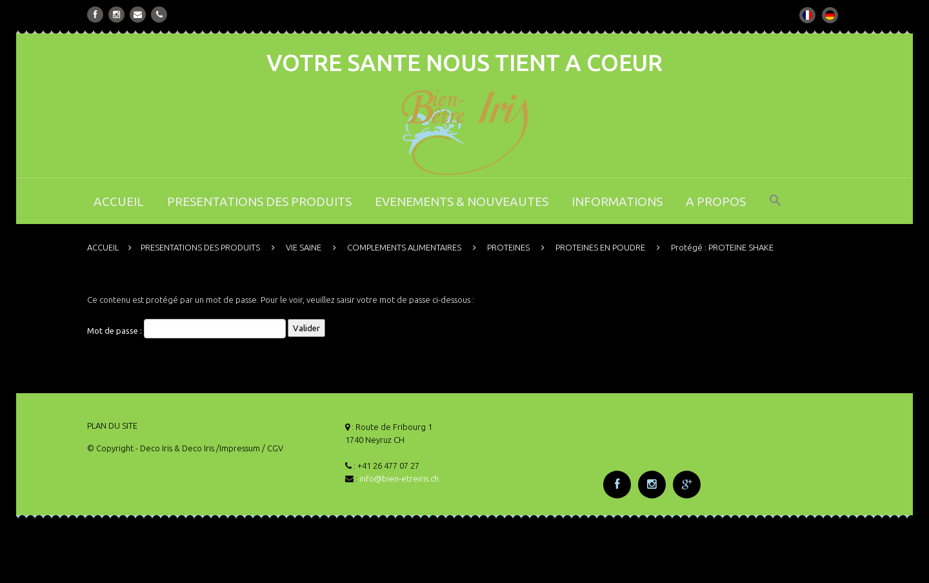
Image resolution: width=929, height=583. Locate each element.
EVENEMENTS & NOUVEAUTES (461, 201)
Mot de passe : (186, 328)
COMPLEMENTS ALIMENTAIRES (404, 247)
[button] (775, 209)
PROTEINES (508, 247)
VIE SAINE (303, 247)
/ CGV (272, 448)
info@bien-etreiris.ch (399, 478)
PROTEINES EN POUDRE (600, 247)
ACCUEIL (119, 201)
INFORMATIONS (617, 201)
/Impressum (238, 448)
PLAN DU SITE (112, 425)
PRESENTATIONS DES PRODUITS (259, 201)
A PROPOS (716, 201)
